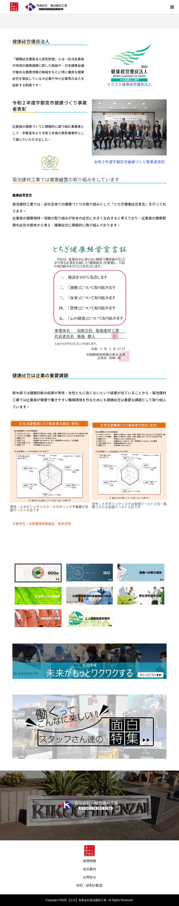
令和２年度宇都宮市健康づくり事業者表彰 (49, 105)
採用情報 (89, 861)
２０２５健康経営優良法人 (129, 84)
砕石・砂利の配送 (89, 885)
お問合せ (89, 877)
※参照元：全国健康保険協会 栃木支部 (41, 523)
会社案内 (89, 869)
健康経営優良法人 (31, 41)
